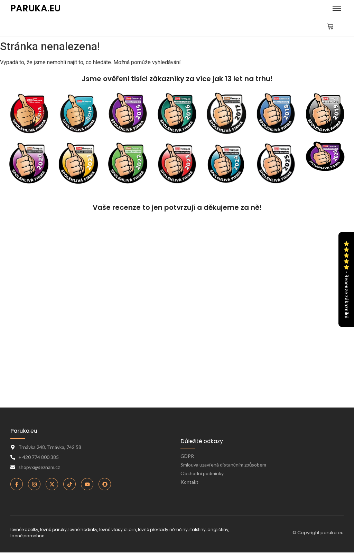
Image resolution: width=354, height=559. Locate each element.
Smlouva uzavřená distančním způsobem (223, 465)
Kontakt (189, 482)
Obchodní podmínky (202, 473)
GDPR (187, 456)
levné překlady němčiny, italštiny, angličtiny (183, 529)
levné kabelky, (24, 529)
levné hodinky (82, 529)
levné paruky (53, 529)
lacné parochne (27, 536)
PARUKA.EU (35, 8)
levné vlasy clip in (117, 529)
